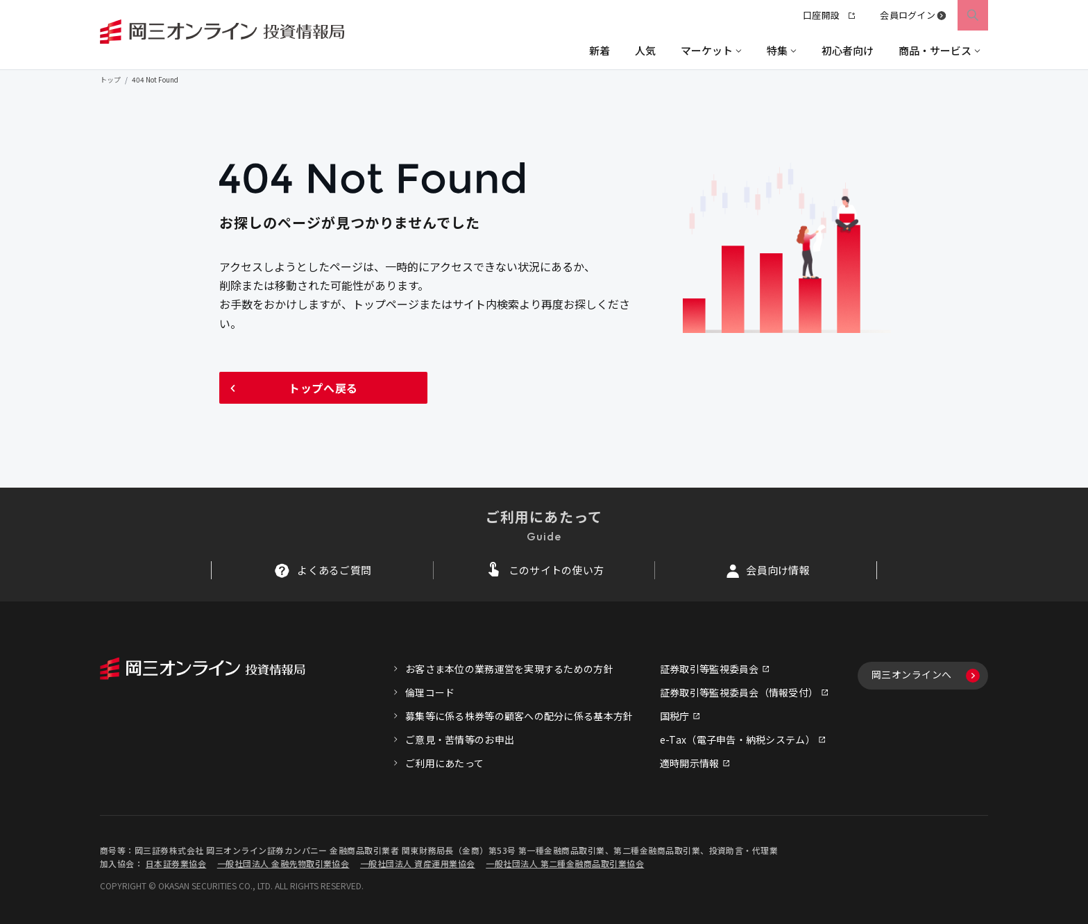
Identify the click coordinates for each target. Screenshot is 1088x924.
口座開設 (829, 15)
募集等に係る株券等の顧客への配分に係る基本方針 (519, 716)
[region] (544, 50)
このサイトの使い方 (556, 570)
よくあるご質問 (334, 570)
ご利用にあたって (444, 763)
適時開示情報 (690, 763)
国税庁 (675, 716)
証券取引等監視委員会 (709, 669)
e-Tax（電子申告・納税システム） (737, 739)
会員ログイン (907, 15)
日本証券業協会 (176, 863)
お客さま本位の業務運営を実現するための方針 (509, 669)
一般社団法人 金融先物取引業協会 (283, 863)
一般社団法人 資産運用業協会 (417, 863)
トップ (110, 79)
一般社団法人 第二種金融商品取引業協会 (565, 863)
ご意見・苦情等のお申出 (459, 739)
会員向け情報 (778, 570)
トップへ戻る (323, 387)
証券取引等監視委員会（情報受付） (739, 692)
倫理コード (429, 692)
